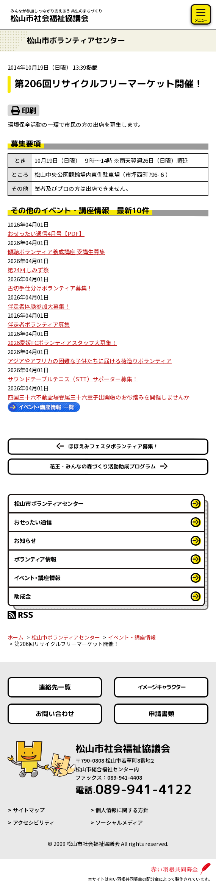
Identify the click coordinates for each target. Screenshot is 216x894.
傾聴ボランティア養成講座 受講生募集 (56, 252)
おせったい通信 (33, 522)
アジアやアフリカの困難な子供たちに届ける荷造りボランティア (90, 361)
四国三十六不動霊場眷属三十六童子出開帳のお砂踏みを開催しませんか (98, 397)
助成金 (22, 596)
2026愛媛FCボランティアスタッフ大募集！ (62, 342)
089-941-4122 (133, 789)
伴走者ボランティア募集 (39, 324)
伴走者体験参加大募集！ (39, 306)
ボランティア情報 (35, 559)
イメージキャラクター (161, 687)
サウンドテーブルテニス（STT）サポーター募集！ (73, 379)
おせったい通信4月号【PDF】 (46, 233)
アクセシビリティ (34, 822)
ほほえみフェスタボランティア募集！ (113, 446)
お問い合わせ (55, 713)
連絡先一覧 (55, 687)
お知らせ (25, 541)
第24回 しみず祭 (28, 270)
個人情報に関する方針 (122, 810)
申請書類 (161, 713)
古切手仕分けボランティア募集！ (50, 288)
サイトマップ (29, 810)
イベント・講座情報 (37, 578)
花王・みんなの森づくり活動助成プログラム (103, 466)
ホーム (15, 637)
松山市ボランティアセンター (49, 503)
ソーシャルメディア (119, 822)
